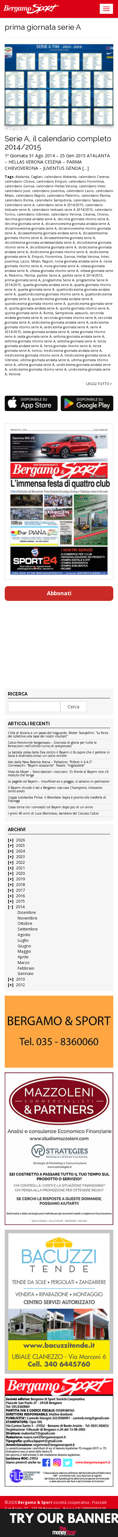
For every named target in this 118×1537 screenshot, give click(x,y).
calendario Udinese (33, 214)
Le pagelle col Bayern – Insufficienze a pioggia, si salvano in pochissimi (59, 782)
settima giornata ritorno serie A (30, 341)
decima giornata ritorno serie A (83, 219)
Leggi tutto (99, 383)
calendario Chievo (20, 181)
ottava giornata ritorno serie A (54, 270)
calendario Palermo (63, 195)
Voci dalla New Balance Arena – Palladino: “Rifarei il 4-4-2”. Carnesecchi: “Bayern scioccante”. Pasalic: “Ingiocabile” (50, 764)
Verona (14, 374)
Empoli (37, 256)
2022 (20, 862)
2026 (20, 840)
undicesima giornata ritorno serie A (37, 369)
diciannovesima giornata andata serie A (77, 223)
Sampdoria (64, 313)
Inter (105, 256)
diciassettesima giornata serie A (69, 238)
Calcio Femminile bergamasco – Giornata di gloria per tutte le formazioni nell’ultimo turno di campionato (52, 744)
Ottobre (25, 923)
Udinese (11, 360)
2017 (20, 890)
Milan (35, 261)
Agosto (24, 934)
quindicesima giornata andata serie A (62, 299)
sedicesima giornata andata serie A (60, 322)
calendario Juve (17, 191)
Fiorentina (53, 256)
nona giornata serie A (61, 266)
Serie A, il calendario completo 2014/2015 (58, 142)
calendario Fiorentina (86, 181)
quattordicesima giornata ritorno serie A (50, 294)
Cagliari (36, 177)
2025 (20, 845)
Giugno (24, 946)
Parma (30, 275)
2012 (20, 984)
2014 (20, 906)
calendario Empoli (52, 181)
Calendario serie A (20, 205)
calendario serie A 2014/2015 (60, 205)
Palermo (16, 275)
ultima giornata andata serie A (44, 360)
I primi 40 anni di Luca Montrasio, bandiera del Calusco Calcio (53, 813)
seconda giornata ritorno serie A (70, 317)
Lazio (24, 261)
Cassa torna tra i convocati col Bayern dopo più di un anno (50, 807)
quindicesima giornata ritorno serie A (35, 303)
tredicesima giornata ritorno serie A (34, 355)
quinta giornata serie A (23, 313)
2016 (20, 896)
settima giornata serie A (76, 341)
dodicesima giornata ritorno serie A (58, 252)
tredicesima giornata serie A (87, 355)
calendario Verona (66, 214)
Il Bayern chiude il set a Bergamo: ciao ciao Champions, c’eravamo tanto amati (55, 789)
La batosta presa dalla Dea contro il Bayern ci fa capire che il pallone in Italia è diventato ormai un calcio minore (59, 754)
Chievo (102, 214)
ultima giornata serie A (36, 364)
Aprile (23, 957)
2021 (20, 868)
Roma (48, 313)
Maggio (24, 951)
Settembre (28, 929)
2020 (20, 873)
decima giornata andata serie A (30, 219)
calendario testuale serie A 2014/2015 (62, 209)
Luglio (23, 940)
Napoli (47, 261)
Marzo (24, 962)
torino (37, 350)
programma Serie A (58, 280)
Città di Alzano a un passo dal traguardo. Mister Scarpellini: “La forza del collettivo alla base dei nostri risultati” (58, 734)
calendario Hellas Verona (56, 186)
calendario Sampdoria (53, 200)
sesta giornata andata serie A (46, 332)
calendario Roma (19, 200)
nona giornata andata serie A (78, 261)
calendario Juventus (48, 191)
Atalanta (22, 177)
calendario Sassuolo (89, 200)
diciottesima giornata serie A (53, 247)
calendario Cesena (93, 177)
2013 (20, 979)
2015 (20, 901)
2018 (20, 884)
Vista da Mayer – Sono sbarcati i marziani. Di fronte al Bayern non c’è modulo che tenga (58, 773)
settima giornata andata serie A (78, 336)
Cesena (89, 214)
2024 (20, 851)
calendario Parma (95, 195)
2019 (20, 879)
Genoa (69, 256)
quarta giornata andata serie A (47, 285)
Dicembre (27, 912)
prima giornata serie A (23, 280)
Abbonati (59, 593)
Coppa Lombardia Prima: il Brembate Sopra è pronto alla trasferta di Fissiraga (57, 799)
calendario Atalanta (60, 177)
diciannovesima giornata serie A (31, 228)
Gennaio (26, 973)
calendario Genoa (19, 186)
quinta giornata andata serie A (33, 308)
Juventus (12, 261)
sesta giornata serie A (35, 336)
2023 (20, 856)
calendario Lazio (80, 191)
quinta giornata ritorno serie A (84, 308)
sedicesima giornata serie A (66, 327)
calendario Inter (92, 186)
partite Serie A (48, 275)
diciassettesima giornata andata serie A (49, 233)
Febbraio (26, 968)
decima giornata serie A (24, 223)
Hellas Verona (88, 256)
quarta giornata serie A (36, 289)
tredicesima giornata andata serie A (73, 350)
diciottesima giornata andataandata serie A (40, 242)
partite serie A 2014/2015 (82, 275)
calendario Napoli (30, 195)
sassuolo (81, 313)
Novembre (27, 918)
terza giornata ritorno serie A (67, 346)
